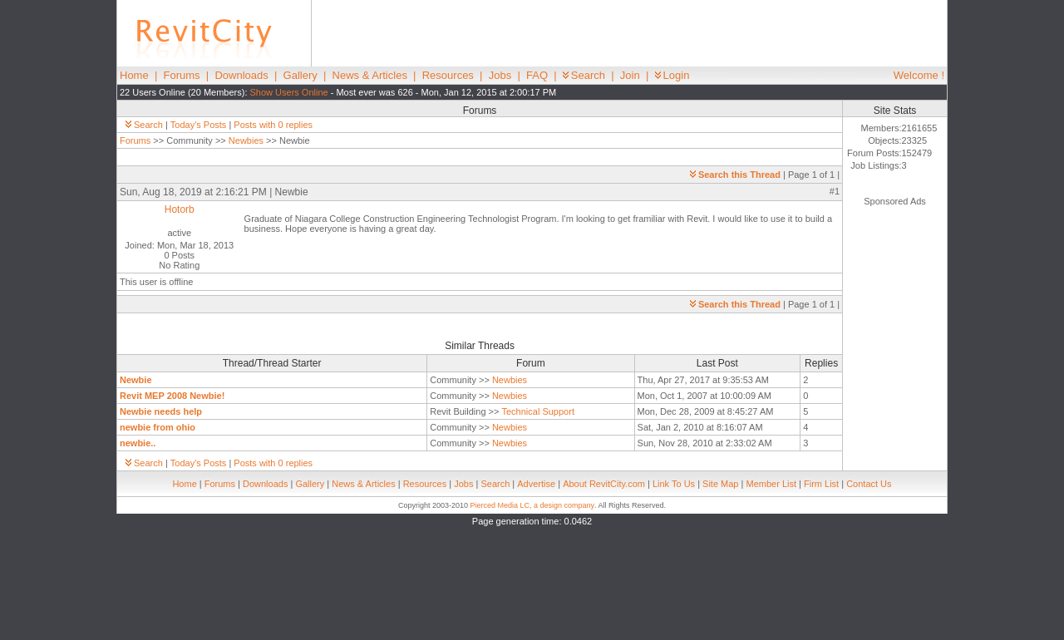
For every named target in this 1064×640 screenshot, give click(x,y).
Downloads (241, 75)
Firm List (821, 484)
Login (672, 75)
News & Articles (369, 75)
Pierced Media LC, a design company (532, 505)
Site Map (720, 484)
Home (134, 75)
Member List (771, 484)
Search (584, 75)
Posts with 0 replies (273, 125)
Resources (448, 75)
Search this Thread (735, 175)
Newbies (246, 140)
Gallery (300, 75)
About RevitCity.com (604, 484)
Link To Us (674, 484)
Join (630, 75)
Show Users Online (289, 92)
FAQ (537, 75)
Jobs (500, 75)
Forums (182, 75)
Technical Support (538, 411)
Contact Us (868, 484)
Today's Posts (198, 125)
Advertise (536, 484)
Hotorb (180, 209)
